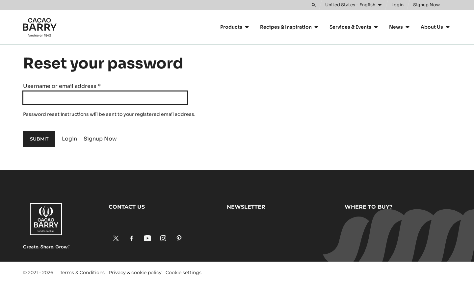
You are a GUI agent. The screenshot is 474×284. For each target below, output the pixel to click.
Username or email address (62, 86)
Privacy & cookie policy (135, 272)
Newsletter (246, 207)
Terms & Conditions (82, 272)
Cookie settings (183, 272)
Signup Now (100, 138)
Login (69, 138)
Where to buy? (368, 207)
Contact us (127, 207)
